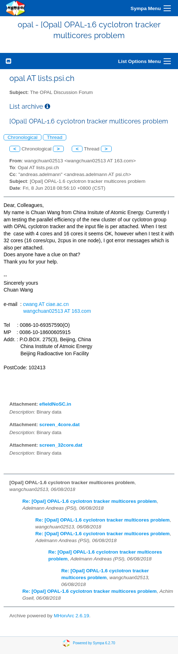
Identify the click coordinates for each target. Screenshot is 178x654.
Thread (54, 137)
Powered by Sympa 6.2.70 (94, 643)
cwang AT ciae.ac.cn (46, 304)
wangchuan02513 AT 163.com (57, 311)
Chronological (22, 137)
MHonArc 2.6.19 (71, 615)
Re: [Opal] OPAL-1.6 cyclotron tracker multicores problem (89, 501)
